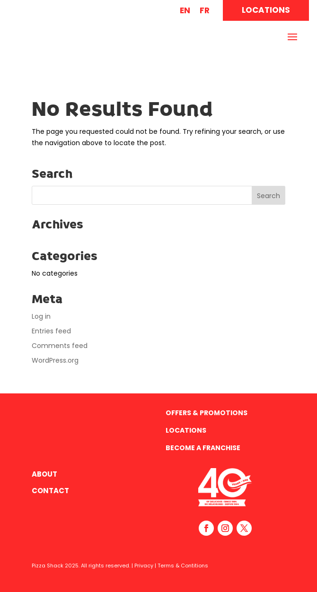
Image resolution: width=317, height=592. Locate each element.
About (44, 474)
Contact (50, 491)
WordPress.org (55, 360)
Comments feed (60, 345)
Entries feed (51, 331)
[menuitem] (185, 10)
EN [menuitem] (185, 10)
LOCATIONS (266, 10)
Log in (41, 316)
